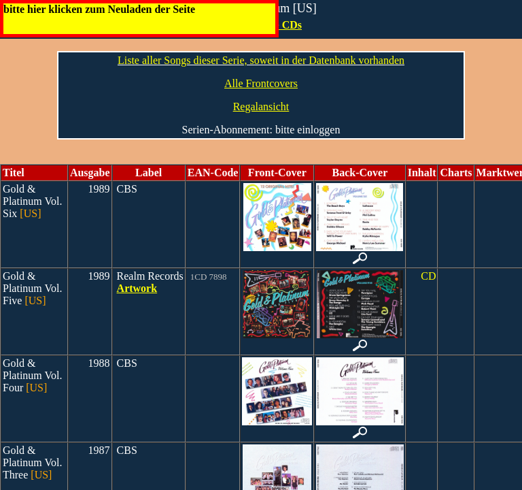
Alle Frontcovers (261, 83)
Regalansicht (261, 106)
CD (428, 276)
